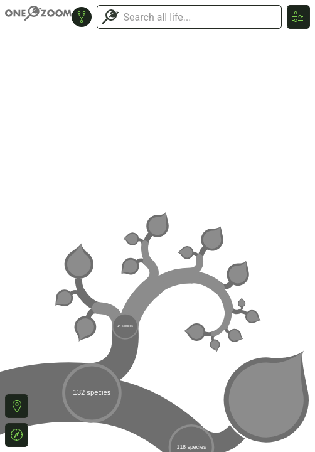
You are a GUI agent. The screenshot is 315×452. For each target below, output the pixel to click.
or (157, 226)
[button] (17, 406)
